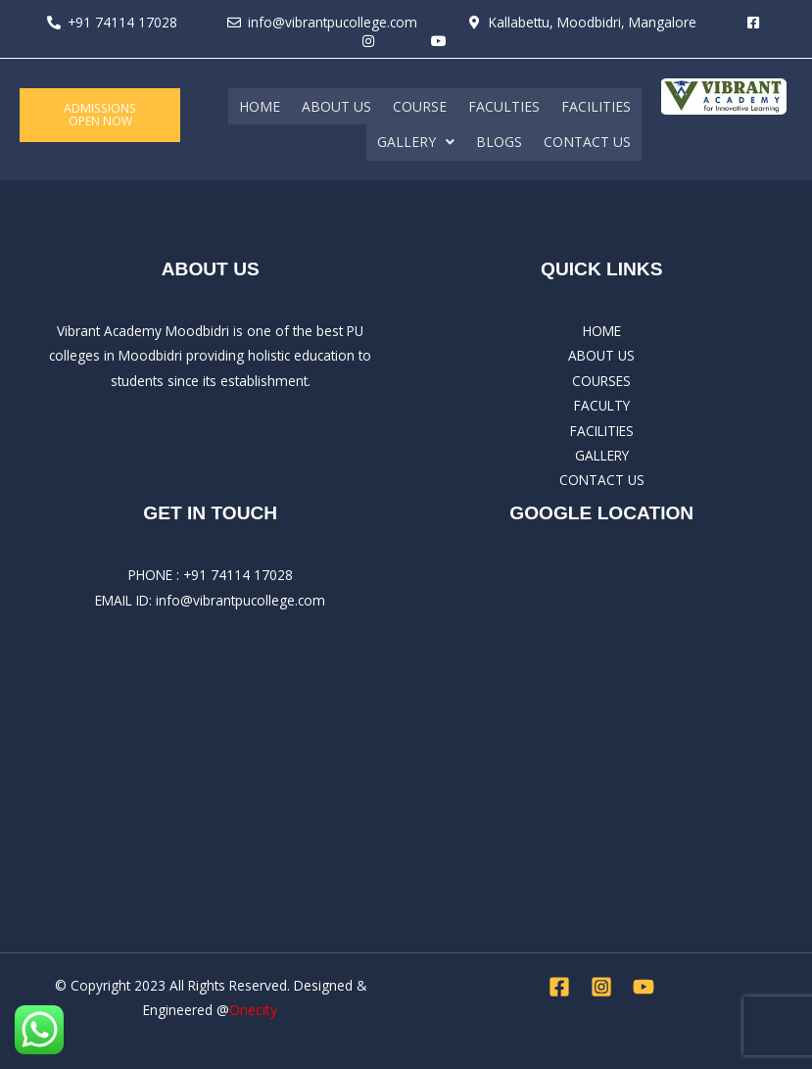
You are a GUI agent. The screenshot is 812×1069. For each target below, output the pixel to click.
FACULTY (602, 404)
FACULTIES (504, 105)
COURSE (420, 105)
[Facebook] (559, 985)
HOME (259, 105)
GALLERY (415, 140)
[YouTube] (643, 985)
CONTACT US (587, 140)
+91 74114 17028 (238, 573)
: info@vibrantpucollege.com (237, 598)
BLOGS (499, 140)
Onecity (253, 1008)
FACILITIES (596, 105)
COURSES (601, 378)
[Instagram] (601, 985)
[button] (415, 141)
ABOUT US (336, 105)
